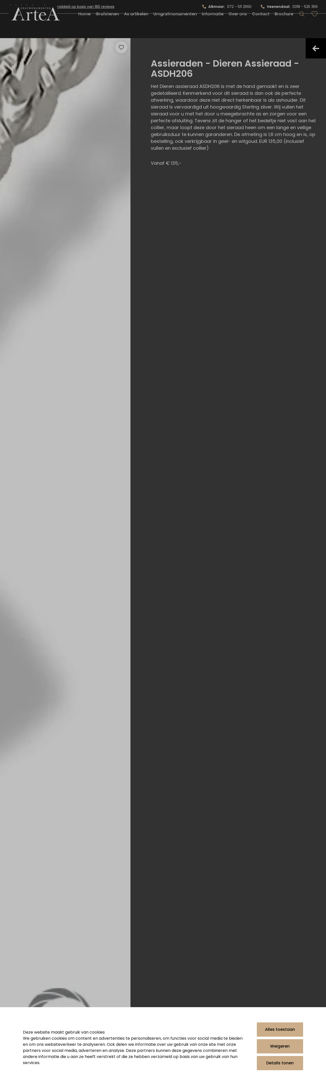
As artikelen (136, 26)
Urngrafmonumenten (175, 26)
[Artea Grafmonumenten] (32, 26)
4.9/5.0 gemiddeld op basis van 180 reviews (76, 6)
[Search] (301, 26)
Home (84, 26)
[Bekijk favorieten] (315, 26)
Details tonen (280, 1063)
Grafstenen (107, 26)
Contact (261, 26)
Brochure (284, 26)
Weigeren (280, 1046)
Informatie (213, 26)
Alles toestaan (280, 1029)
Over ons (238, 26)
